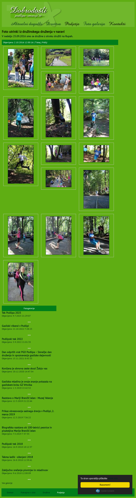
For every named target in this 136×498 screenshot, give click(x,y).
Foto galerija (94, 24)
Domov (10, 492)
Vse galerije (7, 483)
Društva (53, 24)
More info (113, 478)
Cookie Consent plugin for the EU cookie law (105, 491)
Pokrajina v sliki (28, 492)
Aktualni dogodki (26, 24)
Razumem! (105, 484)
